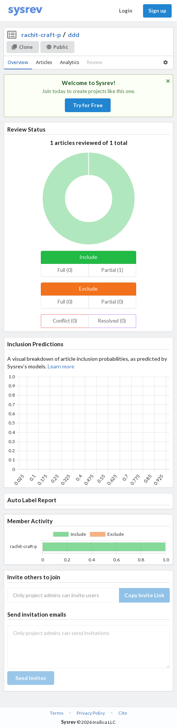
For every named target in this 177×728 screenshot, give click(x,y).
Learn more (61, 366)
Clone (22, 46)
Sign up (157, 11)
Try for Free (88, 105)
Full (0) (65, 270)
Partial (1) (112, 270)
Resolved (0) (112, 321)
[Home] (25, 11)
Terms (56, 713)
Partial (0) (112, 302)
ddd (73, 34)
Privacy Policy (91, 713)
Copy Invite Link (144, 595)
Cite (122, 713)
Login (125, 11)
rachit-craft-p (41, 34)
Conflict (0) (65, 321)
